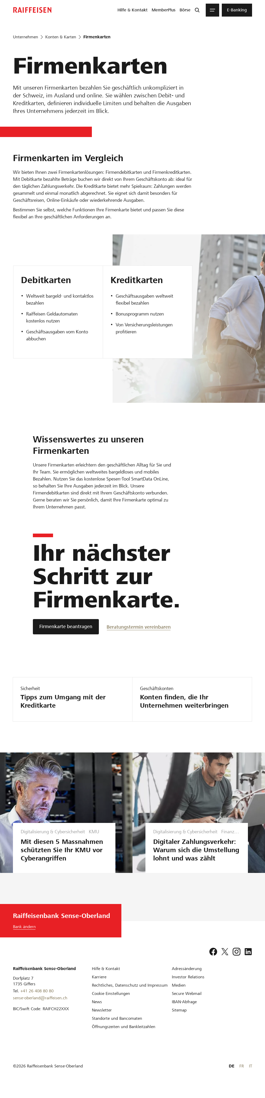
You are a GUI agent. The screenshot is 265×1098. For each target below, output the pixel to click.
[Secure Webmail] (187, 1001)
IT (250, 1074)
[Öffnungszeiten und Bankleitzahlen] (123, 1034)
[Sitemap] (179, 1018)
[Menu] (212, 10)
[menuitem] (132, 10)
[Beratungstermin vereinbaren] (139, 627)
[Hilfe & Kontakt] (106, 976)
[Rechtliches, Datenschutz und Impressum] (130, 993)
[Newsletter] (102, 1018)
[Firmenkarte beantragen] (66, 626)
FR (241, 1074)
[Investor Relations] (188, 985)
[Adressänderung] (187, 976)
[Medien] (179, 993)
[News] (97, 1010)
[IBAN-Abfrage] (184, 1010)
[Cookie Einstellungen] (111, 1001)
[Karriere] (99, 985)
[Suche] (197, 10)
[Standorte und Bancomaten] (117, 1026)
